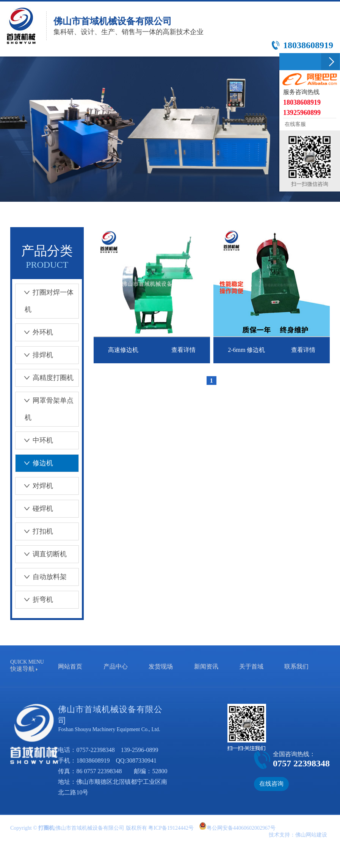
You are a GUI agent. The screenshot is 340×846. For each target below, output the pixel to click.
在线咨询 (271, 783)
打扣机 (34, 531)
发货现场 (161, 666)
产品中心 (115, 666)
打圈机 (46, 828)
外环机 (34, 332)
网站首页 (70, 666)
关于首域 (251, 666)
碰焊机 (34, 508)
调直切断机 (41, 554)
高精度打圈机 (45, 377)
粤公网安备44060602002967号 (241, 828)
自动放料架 (41, 577)
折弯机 (34, 599)
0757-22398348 (95, 750)
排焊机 (34, 355)
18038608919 (93, 760)
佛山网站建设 (311, 835)
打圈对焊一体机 (45, 301)
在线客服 (294, 124)
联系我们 (296, 666)
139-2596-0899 (139, 750)
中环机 (34, 440)
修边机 (34, 463)
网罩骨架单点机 (45, 409)
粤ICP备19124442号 (171, 828)
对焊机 (34, 486)
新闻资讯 (206, 666)
